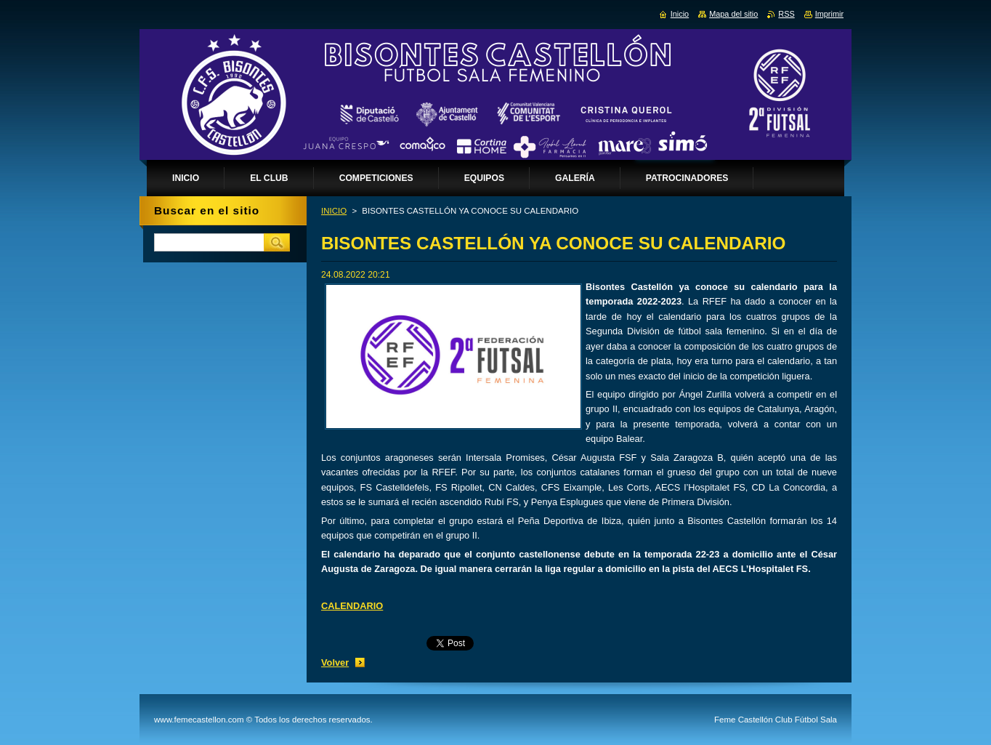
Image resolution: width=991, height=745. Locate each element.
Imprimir (829, 13)
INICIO (334, 210)
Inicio (680, 13)
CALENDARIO (352, 605)
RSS (786, 13)
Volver (335, 662)
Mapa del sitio (733, 13)
